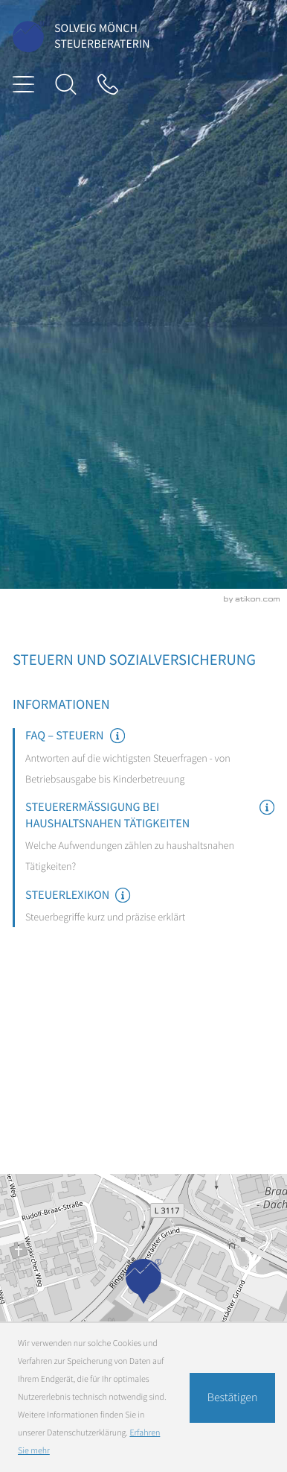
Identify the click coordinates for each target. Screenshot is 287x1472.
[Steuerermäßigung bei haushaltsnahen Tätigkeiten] (149, 838)
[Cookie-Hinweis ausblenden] (232, 1398)
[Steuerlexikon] (149, 907)
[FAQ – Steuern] (149, 758)
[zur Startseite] (28, 37)
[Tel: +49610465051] (107, 84)
